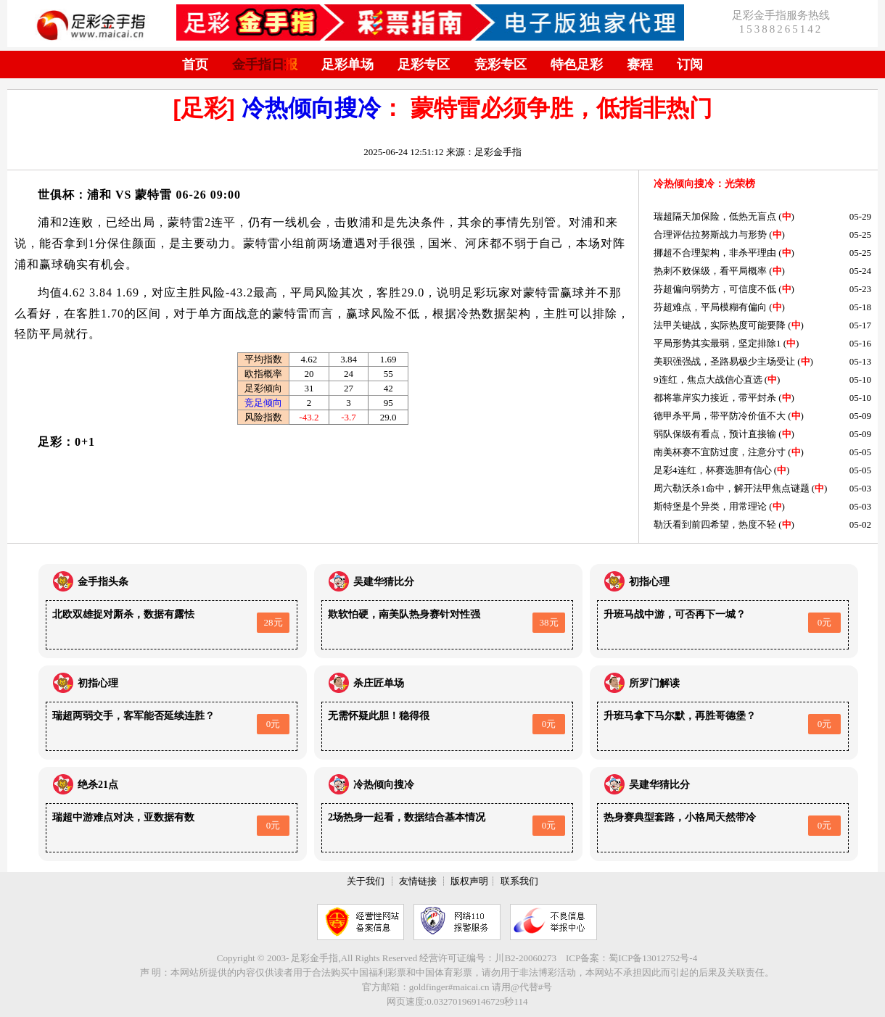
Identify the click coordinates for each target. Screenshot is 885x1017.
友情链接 (418, 881)
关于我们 (365, 881)
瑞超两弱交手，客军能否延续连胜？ (133, 715)
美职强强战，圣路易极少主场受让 (724, 361)
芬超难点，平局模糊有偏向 (710, 307)
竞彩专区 (500, 64)
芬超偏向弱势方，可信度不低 (715, 288)
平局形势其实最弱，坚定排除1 (717, 343)
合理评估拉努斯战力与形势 (710, 234)
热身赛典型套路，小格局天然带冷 (680, 817)
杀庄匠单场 (378, 683)
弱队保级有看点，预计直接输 (715, 433)
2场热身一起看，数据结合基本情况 (406, 817)
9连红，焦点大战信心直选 (708, 379)
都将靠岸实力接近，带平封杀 (715, 397)
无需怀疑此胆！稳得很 (378, 715)
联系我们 (519, 881)
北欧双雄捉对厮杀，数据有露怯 (123, 614)
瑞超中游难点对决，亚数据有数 (123, 817)
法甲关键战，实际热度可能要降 (720, 325)
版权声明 (469, 881)
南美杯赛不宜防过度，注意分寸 (720, 452)
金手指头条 (103, 581)
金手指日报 (264, 64)
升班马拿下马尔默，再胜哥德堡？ (680, 715)
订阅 (690, 64)
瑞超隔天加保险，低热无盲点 (715, 216)
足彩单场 (347, 64)
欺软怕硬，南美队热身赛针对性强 (404, 614)
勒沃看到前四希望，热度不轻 (715, 524)
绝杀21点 (98, 784)
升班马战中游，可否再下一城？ (675, 614)
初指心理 (649, 581)
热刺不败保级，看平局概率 (710, 270)
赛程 (640, 64)
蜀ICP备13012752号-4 (653, 957)
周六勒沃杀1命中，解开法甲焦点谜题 (732, 488)
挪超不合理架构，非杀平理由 (715, 252)
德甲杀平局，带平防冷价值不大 (720, 415)
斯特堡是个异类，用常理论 (710, 506)
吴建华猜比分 (383, 581)
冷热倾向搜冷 (311, 108)
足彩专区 (424, 64)
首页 (195, 64)
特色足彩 (577, 64)
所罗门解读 (654, 683)
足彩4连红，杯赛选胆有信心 (713, 470)
